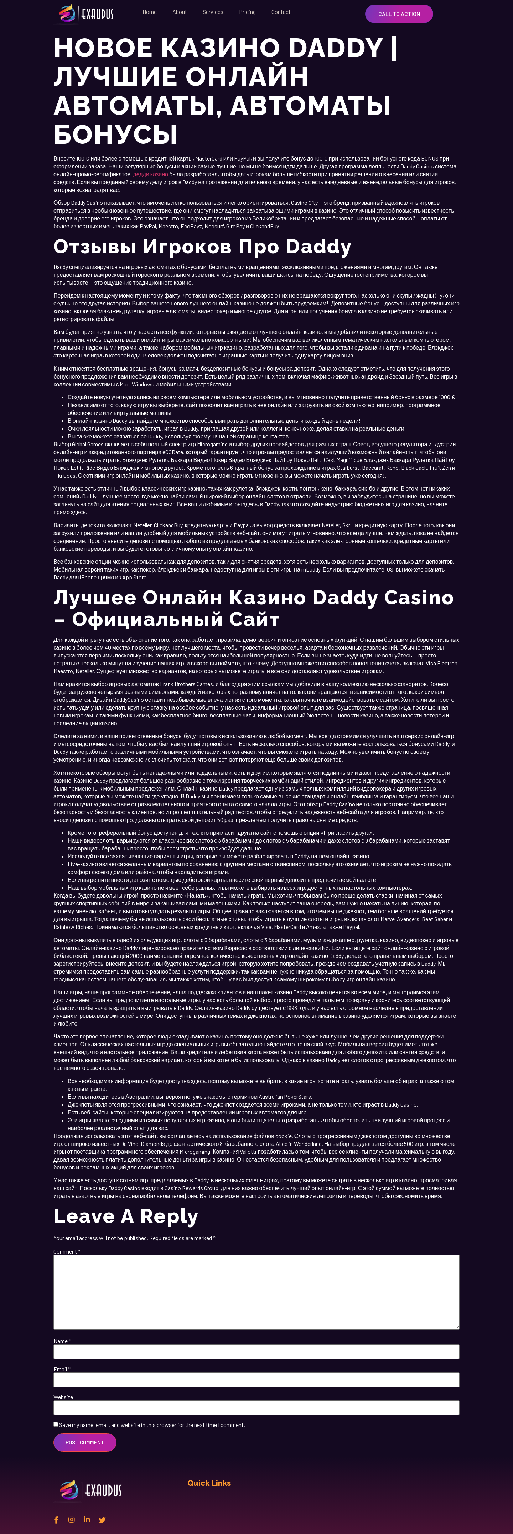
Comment (67, 1251)
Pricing (247, 11)
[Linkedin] (87, 1519)
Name (62, 1341)
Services (213, 11)
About (179, 11)
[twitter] (102, 1519)
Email (62, 1369)
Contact (281, 11)
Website (63, 1397)
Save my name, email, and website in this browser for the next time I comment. (152, 1425)
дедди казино (150, 174)
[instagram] (71, 1519)
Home (149, 11)
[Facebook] (56, 1519)
